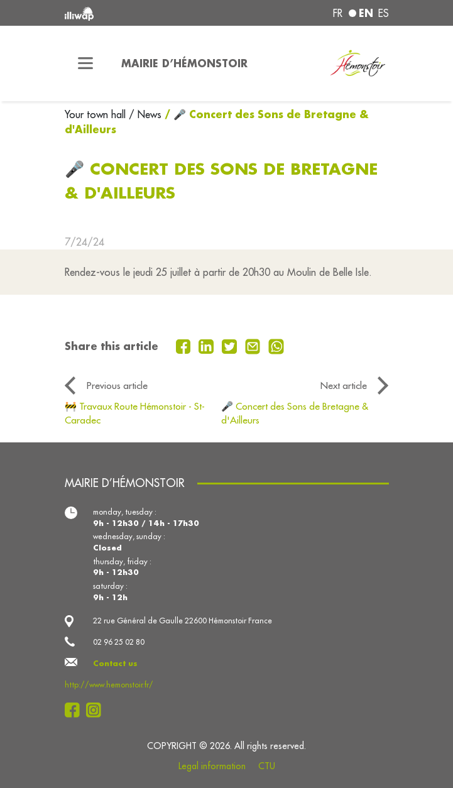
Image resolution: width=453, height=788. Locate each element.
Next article (343, 385)
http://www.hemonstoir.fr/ (109, 684)
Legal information (212, 766)
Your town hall (97, 114)
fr (337, 13)
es (383, 13)
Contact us (115, 663)
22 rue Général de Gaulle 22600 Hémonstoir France (182, 620)
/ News (145, 114)
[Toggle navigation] (85, 63)
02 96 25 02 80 (119, 642)
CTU (266, 766)
